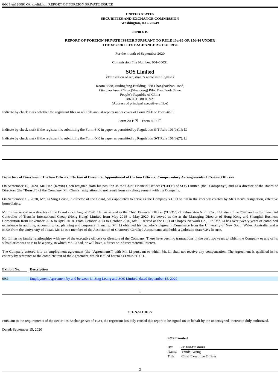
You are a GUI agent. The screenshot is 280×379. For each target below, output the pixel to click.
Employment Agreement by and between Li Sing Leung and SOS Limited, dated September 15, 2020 (103, 278)
